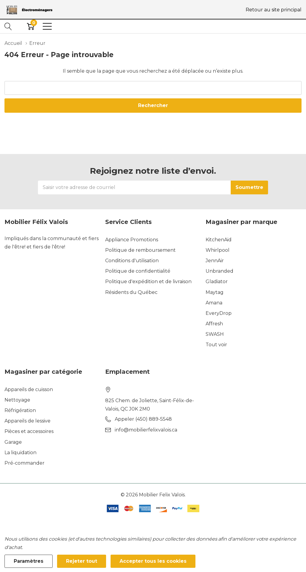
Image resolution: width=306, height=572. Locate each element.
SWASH (215, 334)
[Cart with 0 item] (30, 26)
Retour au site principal (274, 10)
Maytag (215, 292)
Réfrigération (20, 410)
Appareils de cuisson (28, 389)
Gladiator (217, 281)
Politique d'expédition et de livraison (148, 281)
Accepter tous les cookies (153, 561)
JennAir (215, 260)
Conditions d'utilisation (132, 260)
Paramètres (28, 561)
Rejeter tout (81, 561)
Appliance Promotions (131, 239)
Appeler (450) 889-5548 (143, 419)
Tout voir (216, 344)
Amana (214, 303)
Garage (13, 442)
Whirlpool (218, 250)
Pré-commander (24, 463)
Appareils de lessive (27, 421)
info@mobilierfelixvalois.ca (146, 430)
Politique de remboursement (140, 250)
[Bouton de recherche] (8, 26)
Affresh (214, 324)
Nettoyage (17, 400)
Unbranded (219, 271)
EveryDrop (219, 313)
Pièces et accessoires (28, 431)
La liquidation (20, 452)
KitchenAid (219, 239)
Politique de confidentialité (137, 271)
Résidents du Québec (131, 292)
